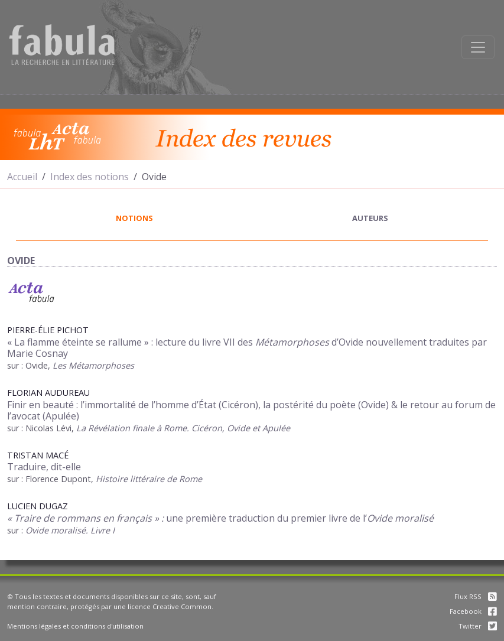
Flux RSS (475, 596)
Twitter (478, 626)
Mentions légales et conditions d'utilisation (75, 626)
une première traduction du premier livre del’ (220, 518)
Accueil (22, 176)
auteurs (370, 218)
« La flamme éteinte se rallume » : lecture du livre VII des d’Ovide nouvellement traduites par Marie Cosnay (247, 348)
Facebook (473, 611)
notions (134, 218)
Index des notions (89, 176)
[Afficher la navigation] (478, 47)
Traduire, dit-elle (44, 466)
